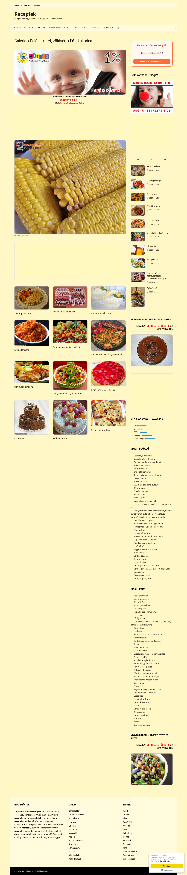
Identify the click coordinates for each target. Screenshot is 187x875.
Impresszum (19, 871)
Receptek (25, 14)
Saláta (136, 644)
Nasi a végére (145, 438)
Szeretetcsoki (128, 855)
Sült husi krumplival (23, 386)
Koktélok (72, 844)
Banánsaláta (139, 494)
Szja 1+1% (127, 822)
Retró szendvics (153, 166)
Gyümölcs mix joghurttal (145, 500)
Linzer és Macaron (142, 702)
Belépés (37, 5)
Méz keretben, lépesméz (145, 692)
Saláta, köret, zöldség (48, 40)
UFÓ (125, 829)
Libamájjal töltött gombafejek (147, 565)
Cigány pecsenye (154, 180)
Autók (125, 848)
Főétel (140, 432)
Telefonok (127, 844)
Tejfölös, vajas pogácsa (144, 520)
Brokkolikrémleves (142, 471)
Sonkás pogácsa (141, 555)
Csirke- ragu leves (142, 575)
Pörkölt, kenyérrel (154, 206)
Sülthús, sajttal (140, 650)
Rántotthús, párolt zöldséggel (147, 640)
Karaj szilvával (140, 559)
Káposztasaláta (141, 637)
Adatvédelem (31, 871)
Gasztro (41, 27)
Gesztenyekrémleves (143, 455)
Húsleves (138, 631)
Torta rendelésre (141, 657)
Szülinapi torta (60, 438)
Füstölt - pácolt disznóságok (146, 676)
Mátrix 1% (73, 829)
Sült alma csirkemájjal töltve (146, 484)
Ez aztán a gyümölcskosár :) (66, 347)
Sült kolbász (152, 194)
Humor (126, 837)
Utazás (72, 851)
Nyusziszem (139, 572)
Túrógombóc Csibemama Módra (148, 526)
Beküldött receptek (58, 27)
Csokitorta (19, 438)
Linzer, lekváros (141, 715)
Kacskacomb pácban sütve (146, 679)
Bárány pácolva (141, 488)
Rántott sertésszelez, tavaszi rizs (148, 634)
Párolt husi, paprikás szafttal (146, 663)
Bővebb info (165, 861)
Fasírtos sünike (140, 468)
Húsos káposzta (141, 647)
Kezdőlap (16, 27)
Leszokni (72, 822)
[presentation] (137, 159)
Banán (137, 721)
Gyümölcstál (152, 288)
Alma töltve (139, 552)
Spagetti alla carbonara (144, 458)
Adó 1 (125, 811)
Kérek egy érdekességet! (151, 61)
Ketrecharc (127, 833)
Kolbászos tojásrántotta (144, 660)
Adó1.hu (126, 826)
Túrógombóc (152, 259)
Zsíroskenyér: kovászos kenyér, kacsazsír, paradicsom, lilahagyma (157, 276)
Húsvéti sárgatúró (142, 533)
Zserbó (137, 705)
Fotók (75, 27)
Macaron (137, 718)
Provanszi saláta (141, 481)
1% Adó (126, 814)
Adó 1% (95, 27)
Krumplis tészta (21, 349)
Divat (125, 818)
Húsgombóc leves (142, 699)
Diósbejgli (138, 686)
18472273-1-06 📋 (70, 100)
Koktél (85, 27)
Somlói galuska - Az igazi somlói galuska (152, 568)
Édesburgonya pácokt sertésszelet (149, 653)
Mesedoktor (74, 833)
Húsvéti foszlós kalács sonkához (148, 536)
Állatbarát (127, 840)
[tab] (137, 159)
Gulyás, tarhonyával (143, 670)
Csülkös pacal (153, 220)
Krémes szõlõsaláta (142, 465)
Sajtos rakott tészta (142, 708)
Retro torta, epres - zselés (103, 390)
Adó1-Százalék (75, 859)
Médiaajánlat (42, 871)
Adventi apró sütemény (64, 311)
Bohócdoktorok (129, 859)
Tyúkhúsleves (140, 530)
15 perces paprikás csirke (145, 539)
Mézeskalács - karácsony (157, 233)
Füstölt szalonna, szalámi (145, 673)
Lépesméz (138, 695)
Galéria (20, 40)
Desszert (143, 435)
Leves (140, 425)
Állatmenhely (74, 855)
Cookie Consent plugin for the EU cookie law (167, 870)
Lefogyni (72, 826)
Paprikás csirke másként (144, 542)
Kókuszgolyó (139, 712)
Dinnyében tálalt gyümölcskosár (68, 393)
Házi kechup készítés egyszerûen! (149, 523)
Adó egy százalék (76, 840)
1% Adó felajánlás (76, 814)
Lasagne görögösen (142, 578)
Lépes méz (151, 246)
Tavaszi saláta (140, 478)
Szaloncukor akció (142, 725)
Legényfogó (139, 546)
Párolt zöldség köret (143, 666)
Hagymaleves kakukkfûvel (145, 549)
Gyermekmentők (130, 851)
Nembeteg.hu (74, 848)
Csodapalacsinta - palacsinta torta (149, 462)
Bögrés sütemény (141, 491)
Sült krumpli (139, 682)
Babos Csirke (139, 497)
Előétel (138, 428)
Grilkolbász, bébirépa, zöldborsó (106, 354)
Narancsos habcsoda (101, 313)
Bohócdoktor (74, 811)
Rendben (166, 866)
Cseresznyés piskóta (101, 430)
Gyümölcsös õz (140, 562)
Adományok (108, 27)
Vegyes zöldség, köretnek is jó (147, 689)
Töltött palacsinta (22, 313)
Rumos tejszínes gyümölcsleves (148, 475)
